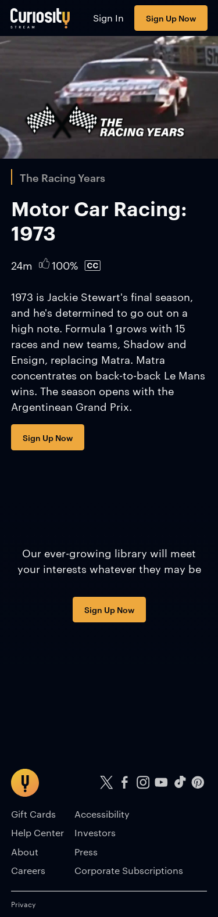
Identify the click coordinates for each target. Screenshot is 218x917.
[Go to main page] (40, 18)
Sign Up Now (171, 17)
